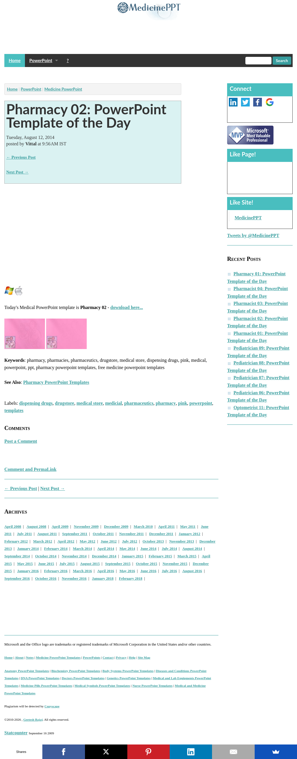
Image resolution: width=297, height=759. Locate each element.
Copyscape (51, 706)
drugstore (64, 403)
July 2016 (169, 571)
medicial (113, 403)
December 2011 (161, 534)
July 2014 (169, 549)
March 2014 (82, 549)
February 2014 (56, 549)
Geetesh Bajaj (33, 719)
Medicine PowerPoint (63, 89)
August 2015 (90, 564)
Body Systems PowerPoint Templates (127, 671)
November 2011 (131, 534)
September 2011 (74, 534)
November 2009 (86, 527)
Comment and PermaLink (30, 469)
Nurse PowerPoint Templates (152, 685)
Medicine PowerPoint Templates (58, 657)
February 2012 (16, 541)
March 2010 (143, 527)
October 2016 (45, 579)
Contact (108, 657)
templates (13, 410)
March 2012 (42, 541)
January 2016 (28, 571)
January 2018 (102, 579)
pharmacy (166, 403)
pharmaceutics (138, 403)
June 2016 (148, 571)
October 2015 (146, 564)
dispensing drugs (35, 403)
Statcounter (16, 732)
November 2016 (74, 579)
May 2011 (187, 527)
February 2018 (130, 579)
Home (15, 60)
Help (132, 657)
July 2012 (129, 541)
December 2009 (116, 527)
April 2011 (166, 527)
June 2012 (109, 541)
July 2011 (24, 534)
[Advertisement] (109, 73)
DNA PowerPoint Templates (40, 678)
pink (182, 403)
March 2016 (82, 571)
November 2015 (174, 564)
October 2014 (45, 556)
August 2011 (47, 534)
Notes (30, 657)
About (19, 657)
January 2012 (189, 534)
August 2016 (192, 571)
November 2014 (74, 556)
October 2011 (103, 534)
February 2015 (160, 556)
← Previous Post (21, 157)
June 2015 (46, 564)
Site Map (144, 657)
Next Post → (17, 172)
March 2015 (187, 556)
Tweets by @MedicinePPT (253, 235)
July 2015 (67, 564)
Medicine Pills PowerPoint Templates (46, 685)
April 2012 (65, 541)
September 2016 (17, 579)
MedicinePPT (248, 217)
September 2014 (17, 556)
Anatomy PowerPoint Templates (26, 671)
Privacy (121, 657)
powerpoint (200, 403)
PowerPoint (40, 60)
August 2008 (36, 527)
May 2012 (87, 541)
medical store (90, 403)
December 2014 (104, 556)
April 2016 (105, 571)
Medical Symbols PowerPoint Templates (102, 685)
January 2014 (28, 549)
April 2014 (105, 549)
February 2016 (56, 571)
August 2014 (192, 549)
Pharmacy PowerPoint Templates (56, 382)
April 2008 (12, 527)
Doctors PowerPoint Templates (83, 678)
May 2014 (127, 549)
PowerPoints (91, 657)
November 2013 (181, 541)
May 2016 (127, 571)
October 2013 (153, 541)
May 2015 (25, 564)
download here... (126, 307)
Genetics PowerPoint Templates (129, 678)
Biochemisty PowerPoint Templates (75, 671)
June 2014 (148, 549)
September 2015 (118, 564)
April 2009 (60, 527)
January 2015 (132, 556)
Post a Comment (20, 441)
